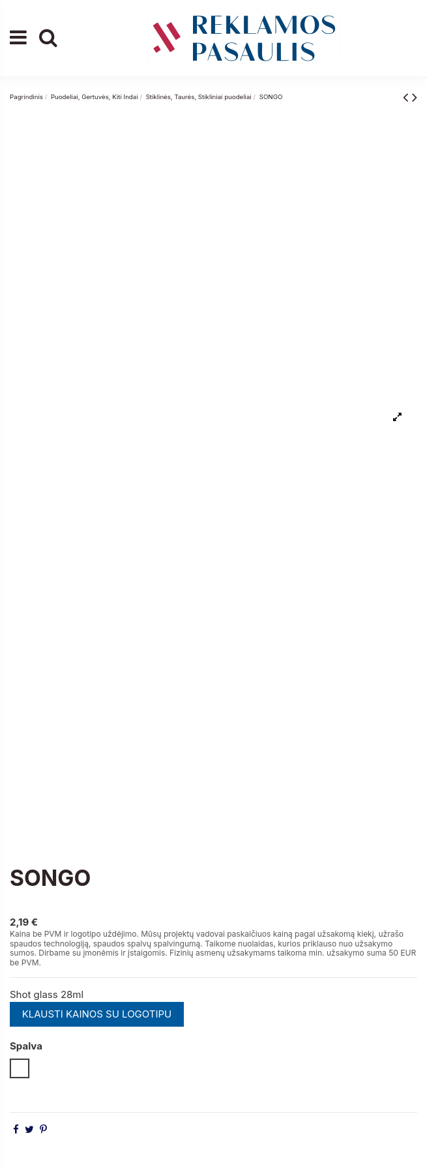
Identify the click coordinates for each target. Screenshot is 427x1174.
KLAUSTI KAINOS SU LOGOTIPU (97, 1014)
